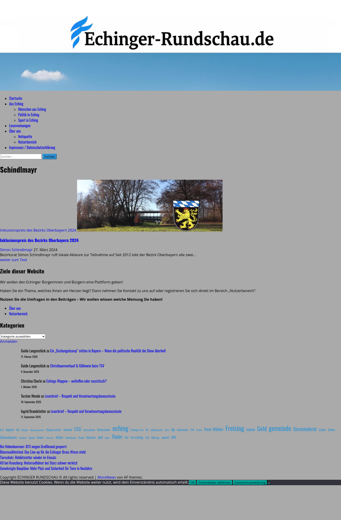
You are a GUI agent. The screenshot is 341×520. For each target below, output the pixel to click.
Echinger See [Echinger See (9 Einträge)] (136, 430)
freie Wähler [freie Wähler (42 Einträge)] (213, 429)
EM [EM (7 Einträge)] (146, 430)
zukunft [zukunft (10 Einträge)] (165, 437)
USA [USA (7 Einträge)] (147, 437)
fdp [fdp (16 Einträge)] (173, 429)
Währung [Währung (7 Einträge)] (155, 437)
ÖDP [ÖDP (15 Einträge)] (173, 437)
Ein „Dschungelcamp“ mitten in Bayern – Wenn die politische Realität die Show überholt (108, 350)
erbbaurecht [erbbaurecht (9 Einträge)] (156, 430)
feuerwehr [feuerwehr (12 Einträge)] (182, 429)
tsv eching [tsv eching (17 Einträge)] (136, 437)
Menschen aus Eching (32, 109)
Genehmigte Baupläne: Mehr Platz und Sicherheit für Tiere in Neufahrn (46, 468)
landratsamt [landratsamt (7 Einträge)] (70, 437)
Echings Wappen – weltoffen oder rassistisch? (76, 381)
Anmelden (8, 341)
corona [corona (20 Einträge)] (67, 429)
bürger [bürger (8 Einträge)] (25, 430)
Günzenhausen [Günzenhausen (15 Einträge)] (8, 437)
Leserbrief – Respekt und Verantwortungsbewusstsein (80, 396)
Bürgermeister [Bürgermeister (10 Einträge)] (53, 430)
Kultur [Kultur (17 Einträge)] (59, 437)
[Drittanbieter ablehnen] (269, 483)
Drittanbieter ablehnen (214, 482)
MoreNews (107, 477)
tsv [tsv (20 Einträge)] (126, 437)
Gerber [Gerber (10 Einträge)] (322, 430)
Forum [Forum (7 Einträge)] (199, 430)
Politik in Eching (28, 114)
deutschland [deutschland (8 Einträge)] (89, 430)
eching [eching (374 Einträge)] (120, 428)
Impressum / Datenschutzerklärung (32, 147)
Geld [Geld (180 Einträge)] (262, 428)
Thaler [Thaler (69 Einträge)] (117, 436)
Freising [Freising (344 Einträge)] (235, 428)
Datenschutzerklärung (250, 482)
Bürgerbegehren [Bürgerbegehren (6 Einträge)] (37, 430)
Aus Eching (16, 103)
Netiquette (25, 136)
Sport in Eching (28, 120)
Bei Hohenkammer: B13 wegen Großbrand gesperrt (33, 446)
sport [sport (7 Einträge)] (107, 437)
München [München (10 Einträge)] (90, 437)
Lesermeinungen (19, 125)
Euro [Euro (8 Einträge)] (167, 430)
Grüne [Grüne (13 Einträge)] (331, 429)
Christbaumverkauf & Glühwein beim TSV (77, 366)
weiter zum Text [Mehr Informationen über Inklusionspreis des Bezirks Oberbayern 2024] (13, 259)
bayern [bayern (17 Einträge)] (10, 429)
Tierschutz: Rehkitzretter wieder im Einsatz (28, 457)
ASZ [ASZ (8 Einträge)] (2, 430)
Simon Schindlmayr (17, 249)
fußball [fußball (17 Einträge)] (250, 429)
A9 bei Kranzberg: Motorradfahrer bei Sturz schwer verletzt (39, 463)
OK (193, 482)
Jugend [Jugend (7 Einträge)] (31, 437)
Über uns (15, 131)
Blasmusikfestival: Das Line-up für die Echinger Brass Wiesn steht (43, 452)
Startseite (15, 98)
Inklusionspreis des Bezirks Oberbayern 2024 (38, 230)
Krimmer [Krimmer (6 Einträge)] (50, 437)
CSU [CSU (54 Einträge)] (77, 429)
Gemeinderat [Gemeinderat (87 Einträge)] (305, 428)
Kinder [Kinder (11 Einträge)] (40, 437)
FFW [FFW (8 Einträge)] (192, 430)
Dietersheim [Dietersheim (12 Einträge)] (103, 429)
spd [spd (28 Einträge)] (100, 437)
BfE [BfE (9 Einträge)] (18, 430)
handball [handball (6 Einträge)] (22, 437)
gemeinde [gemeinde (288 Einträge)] (280, 428)
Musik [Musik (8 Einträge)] (81, 437)
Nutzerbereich (27, 142)
